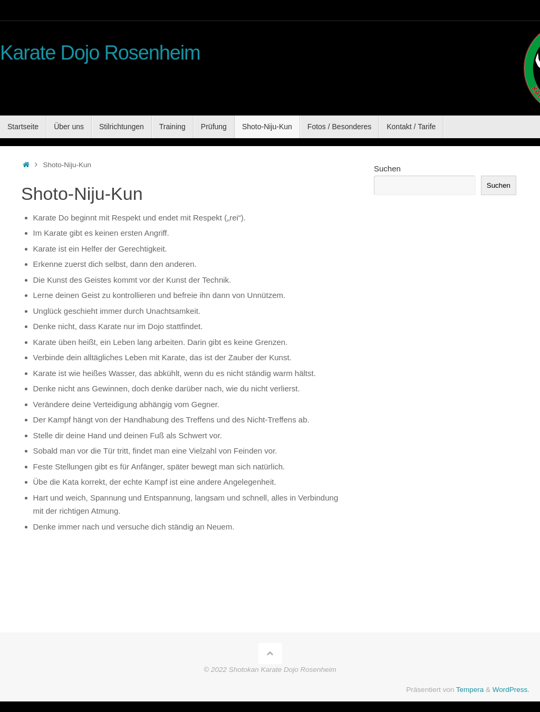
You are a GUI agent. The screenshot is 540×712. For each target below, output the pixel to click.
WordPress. (511, 690)
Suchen (387, 168)
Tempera (470, 690)
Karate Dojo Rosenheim (100, 53)
